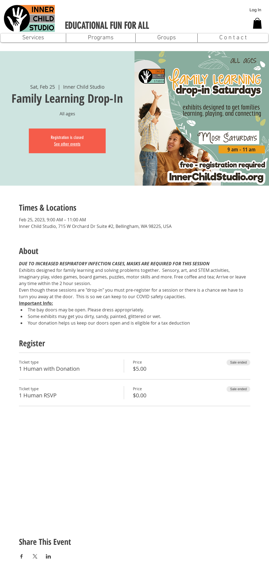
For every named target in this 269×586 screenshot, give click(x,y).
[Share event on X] (35, 556)
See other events (67, 144)
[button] (257, 23)
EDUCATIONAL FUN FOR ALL (107, 25)
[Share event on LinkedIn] (48, 556)
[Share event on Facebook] (21, 556)
